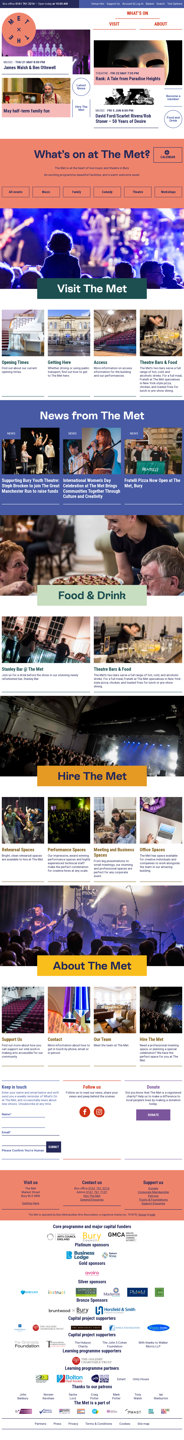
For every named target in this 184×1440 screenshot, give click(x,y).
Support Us (113, 3)
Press (57, 1423)
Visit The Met (92, 288)
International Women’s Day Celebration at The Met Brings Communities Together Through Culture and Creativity (91, 488)
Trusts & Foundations (153, 1199)
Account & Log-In (132, 3)
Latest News (81, 86)
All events (15, 192)
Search (161, 3)
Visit (114, 24)
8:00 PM (39, 62)
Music (46, 192)
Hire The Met (81, 108)
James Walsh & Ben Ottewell (30, 67)
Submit (53, 1147)
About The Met (92, 965)
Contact (55, 1039)
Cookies (124, 1423)
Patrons (153, 1196)
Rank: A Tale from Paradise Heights (128, 78)
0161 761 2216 (99, 1188)
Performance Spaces (67, 849)
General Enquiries (92, 1199)
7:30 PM (133, 73)
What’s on (137, 13)
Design (142, 1214)
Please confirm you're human (23, 1150)
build (152, 1214)
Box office (19, 3)
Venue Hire (97, 3)
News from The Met (92, 415)
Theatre (138, 192)
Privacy (73, 1423)
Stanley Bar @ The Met (22, 669)
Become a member (173, 97)
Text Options (174, 3)
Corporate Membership (153, 1192)
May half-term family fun (27, 111)
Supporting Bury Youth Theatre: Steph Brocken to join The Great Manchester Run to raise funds (30, 486)
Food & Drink (92, 595)
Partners (40, 1423)
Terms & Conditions (98, 1423)
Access (100, 362)
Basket (150, 3)
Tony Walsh (138, 1396)
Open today (53, 3)
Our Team (102, 1039)
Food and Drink (173, 119)
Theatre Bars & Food (158, 362)
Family (76, 192)
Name (6, 1114)
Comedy (107, 192)
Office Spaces (152, 849)
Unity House (141, 1379)
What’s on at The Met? (92, 154)
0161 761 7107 (96, 1192)
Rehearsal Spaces (18, 849)
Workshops (168, 192)
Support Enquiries (153, 1203)
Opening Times (15, 362)
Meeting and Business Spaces (114, 852)
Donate (153, 1115)
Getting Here (59, 362)
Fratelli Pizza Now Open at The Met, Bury (152, 483)
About (160, 24)
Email (6, 1132)
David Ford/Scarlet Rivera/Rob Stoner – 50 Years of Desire (123, 118)
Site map (143, 1423)
